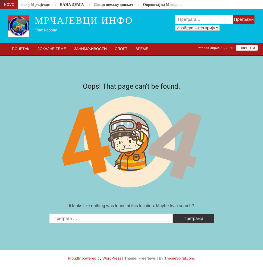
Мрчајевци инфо (84, 21)
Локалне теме (51, 49)
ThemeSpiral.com (179, 258)
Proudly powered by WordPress (94, 258)
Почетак (20, 49)
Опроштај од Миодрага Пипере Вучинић (179, 4)
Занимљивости (90, 49)
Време (141, 49)
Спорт (121, 49)
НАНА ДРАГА (73, 4)
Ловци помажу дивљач (114, 4)
